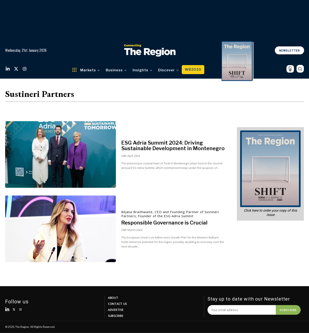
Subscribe (288, 310)
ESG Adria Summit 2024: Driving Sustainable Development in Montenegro (173, 145)
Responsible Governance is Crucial (164, 223)
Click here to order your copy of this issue (270, 212)
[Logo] (150, 50)
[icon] (290, 69)
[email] (242, 310)
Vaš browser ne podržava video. (154, 20)
